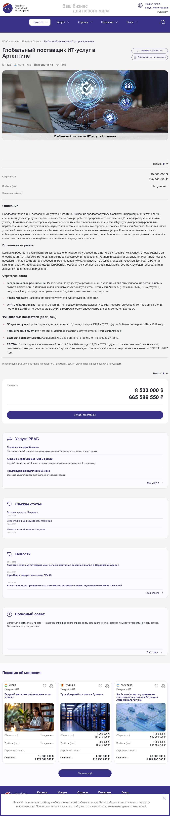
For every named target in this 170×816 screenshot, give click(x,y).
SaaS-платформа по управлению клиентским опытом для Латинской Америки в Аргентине (137, 689)
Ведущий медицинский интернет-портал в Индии (28, 688)
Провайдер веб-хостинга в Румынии (82, 686)
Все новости (154, 585)
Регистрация (160, 7)
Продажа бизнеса (32, 34)
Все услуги (155, 475)
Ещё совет (154, 644)
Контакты (42, 792)
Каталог (15, 34)
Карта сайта (66, 792)
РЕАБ (5, 34)
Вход (148, 7)
